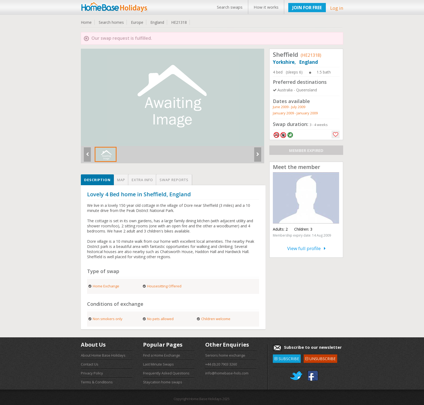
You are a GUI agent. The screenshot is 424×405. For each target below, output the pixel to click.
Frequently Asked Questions (166, 373)
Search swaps (230, 7)
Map (121, 179)
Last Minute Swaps (158, 364)
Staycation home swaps (162, 382)
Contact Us (89, 364)
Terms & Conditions (97, 382)
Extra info (142, 179)
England (157, 22)
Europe (137, 22)
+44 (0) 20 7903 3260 (221, 364)
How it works (266, 7)
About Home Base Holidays (103, 355)
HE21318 (179, 22)
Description (97, 179)
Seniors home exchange (225, 355)
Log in (336, 8)
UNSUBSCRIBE (320, 357)
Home (86, 22)
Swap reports (174, 179)
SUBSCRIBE (287, 357)
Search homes (111, 22)
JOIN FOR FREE (307, 8)
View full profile (306, 248)
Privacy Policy (92, 373)
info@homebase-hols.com (227, 373)
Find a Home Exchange (161, 355)
